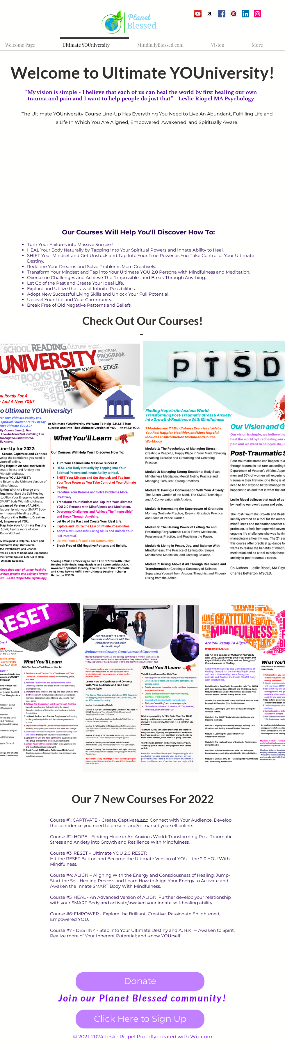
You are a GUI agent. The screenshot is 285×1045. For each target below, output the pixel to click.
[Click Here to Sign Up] (140, 1019)
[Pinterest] (233, 13)
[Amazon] (209, 13)
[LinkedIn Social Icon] (245, 13)
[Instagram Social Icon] (257, 13)
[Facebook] (221, 13)
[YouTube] (198, 13)
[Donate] (140, 981)
